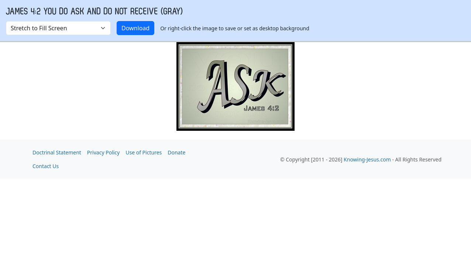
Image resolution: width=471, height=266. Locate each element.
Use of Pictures (144, 152)
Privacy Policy (103, 152)
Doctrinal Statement (56, 152)
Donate (176, 152)
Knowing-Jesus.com (367, 159)
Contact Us (45, 166)
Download (135, 28)
